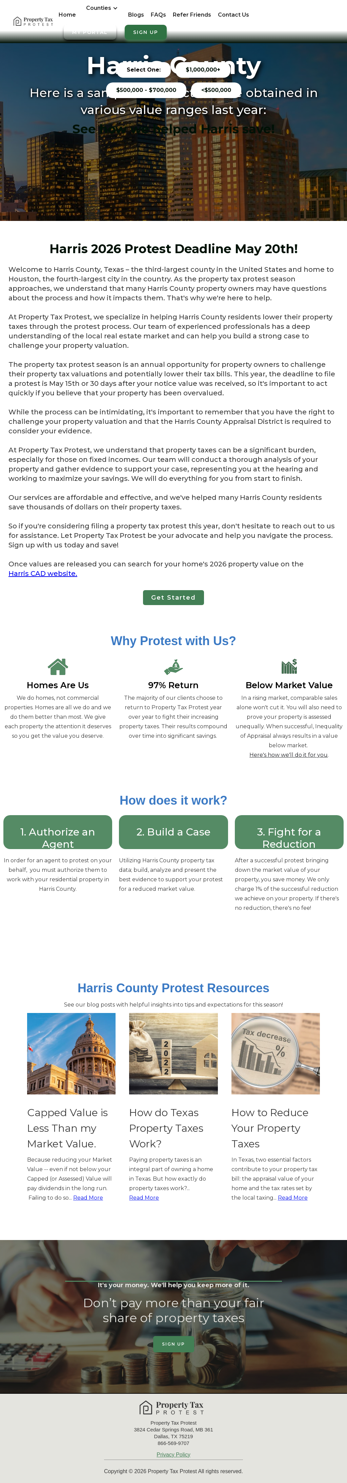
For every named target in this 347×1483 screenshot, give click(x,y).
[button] (102, 11)
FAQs (158, 15)
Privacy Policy (173, 1455)
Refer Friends (192, 15)
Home (67, 15)
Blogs (136, 15)
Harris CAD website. (42, 573)
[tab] (144, 70)
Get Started (173, 597)
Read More (88, 1198)
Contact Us (233, 15)
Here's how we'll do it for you (288, 755)
